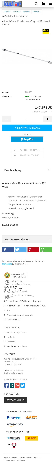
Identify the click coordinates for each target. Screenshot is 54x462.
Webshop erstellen (12, 457)
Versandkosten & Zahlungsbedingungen (23, 301)
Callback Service (13, 319)
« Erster (7, 11)
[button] (6, 119)
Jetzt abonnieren (15, 400)
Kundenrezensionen (16, 239)
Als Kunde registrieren (16, 332)
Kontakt (10, 296)
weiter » (26, 11)
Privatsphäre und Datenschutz (19, 315)
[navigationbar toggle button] (50, 3)
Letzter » (36, 11)
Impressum (11, 292)
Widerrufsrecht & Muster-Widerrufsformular (26, 305)
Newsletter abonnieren (16, 346)
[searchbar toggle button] (36, 3)
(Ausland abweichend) (32, 99)
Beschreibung (12, 170)
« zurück (16, 11)
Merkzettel (11, 341)
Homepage (7, 263)
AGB (8, 310)
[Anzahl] (27, 119)
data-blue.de (19, 460)
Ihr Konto (10, 337)
